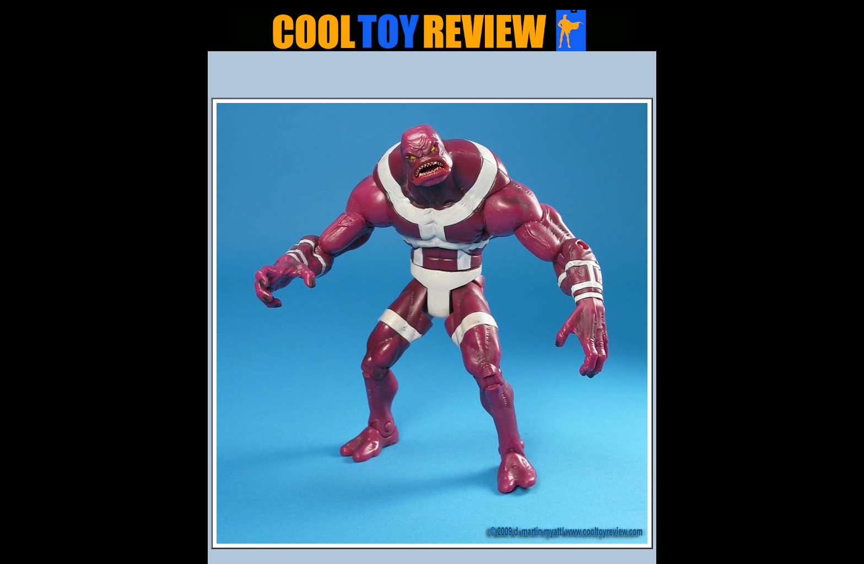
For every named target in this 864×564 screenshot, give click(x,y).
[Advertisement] (432, 77)
